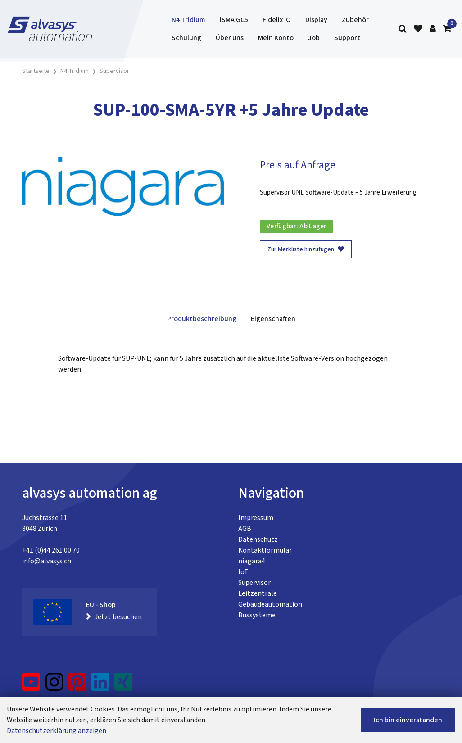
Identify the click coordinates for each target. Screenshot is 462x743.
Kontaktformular (265, 550)
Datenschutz (258, 539)
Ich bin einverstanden (408, 720)
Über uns (230, 38)
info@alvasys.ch (46, 561)
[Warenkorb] (447, 29)
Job (314, 38)
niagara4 (251, 561)
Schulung (186, 38)
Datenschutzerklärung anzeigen (56, 731)
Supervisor (254, 583)
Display (316, 20)
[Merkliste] (418, 29)
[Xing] (123, 685)
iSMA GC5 (234, 20)
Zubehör (355, 20)
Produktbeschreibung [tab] (201, 319)
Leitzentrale (257, 593)
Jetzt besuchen (114, 617)
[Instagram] (54, 685)
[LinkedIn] (100, 685)
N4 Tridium (188, 20)
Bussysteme (257, 615)
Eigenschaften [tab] (273, 319)
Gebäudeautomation (270, 604)
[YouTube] (31, 685)
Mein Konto (276, 38)
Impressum (255, 518)
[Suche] (402, 29)
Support (347, 38)
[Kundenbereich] (432, 29)
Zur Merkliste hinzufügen (305, 249)
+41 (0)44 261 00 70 (51, 550)
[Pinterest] (77, 685)
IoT (243, 572)
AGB (244, 529)
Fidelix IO (277, 20)
